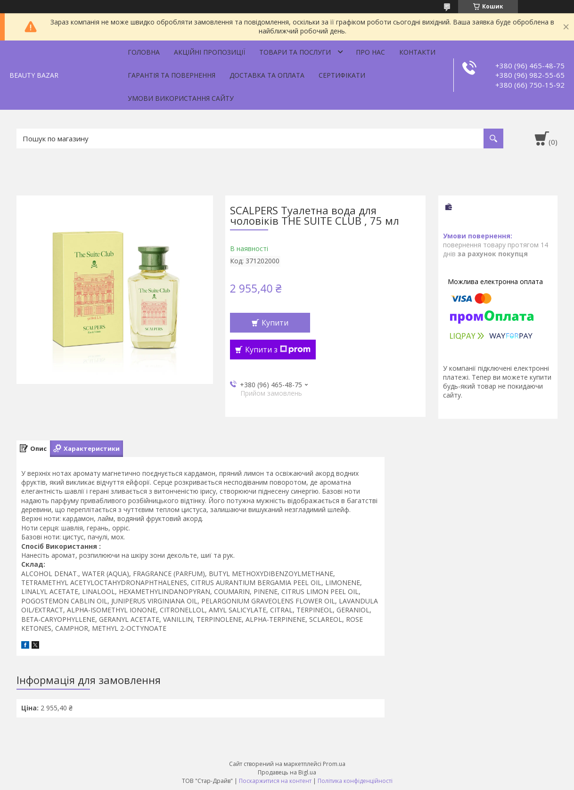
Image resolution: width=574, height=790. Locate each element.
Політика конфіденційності (355, 781)
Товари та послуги (295, 52)
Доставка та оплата (267, 75)
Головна (144, 52)
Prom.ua (334, 764)
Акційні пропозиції (209, 52)
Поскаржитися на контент (275, 781)
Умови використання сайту (181, 98)
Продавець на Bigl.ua (287, 772)
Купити (275, 323)
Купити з (278, 349)
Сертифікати (342, 75)
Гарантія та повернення (171, 75)
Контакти (417, 52)
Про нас (370, 52)
